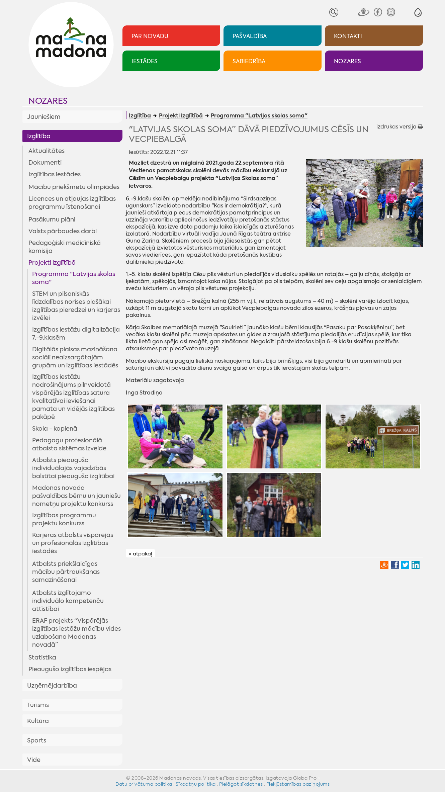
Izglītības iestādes (54, 174)
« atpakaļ (140, 553)
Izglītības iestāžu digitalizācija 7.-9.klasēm (76, 334)
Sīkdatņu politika (196, 784)
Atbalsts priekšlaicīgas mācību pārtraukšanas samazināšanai (66, 572)
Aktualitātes (46, 151)
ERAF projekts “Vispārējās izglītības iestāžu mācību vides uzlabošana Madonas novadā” (76, 633)
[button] (418, 12)
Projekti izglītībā (52, 263)
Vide (33, 760)
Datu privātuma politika (143, 784)
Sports (36, 740)
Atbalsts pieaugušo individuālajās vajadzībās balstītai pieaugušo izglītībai (73, 468)
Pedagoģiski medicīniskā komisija (64, 247)
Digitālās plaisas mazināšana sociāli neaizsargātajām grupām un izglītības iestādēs (75, 357)
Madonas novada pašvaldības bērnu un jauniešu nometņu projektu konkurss (76, 496)
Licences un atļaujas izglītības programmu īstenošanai (72, 203)
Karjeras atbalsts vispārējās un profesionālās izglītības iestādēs (72, 543)
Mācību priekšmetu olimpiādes (73, 187)
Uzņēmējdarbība (52, 686)
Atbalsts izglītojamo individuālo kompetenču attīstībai (68, 601)
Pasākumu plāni (51, 219)
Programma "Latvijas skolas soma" (73, 278)
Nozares (48, 100)
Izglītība (39, 136)
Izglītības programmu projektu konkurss (64, 519)
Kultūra (38, 721)
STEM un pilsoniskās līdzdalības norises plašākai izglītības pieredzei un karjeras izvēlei (76, 306)
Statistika (42, 657)
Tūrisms (38, 705)
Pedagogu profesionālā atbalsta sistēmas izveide (69, 444)
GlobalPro (305, 778)
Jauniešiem (44, 117)
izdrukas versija (399, 126)
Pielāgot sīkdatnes (241, 784)
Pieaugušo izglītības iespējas (69, 669)
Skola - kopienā (54, 429)
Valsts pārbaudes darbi (62, 231)
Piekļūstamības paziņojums (298, 784)
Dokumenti (45, 163)
